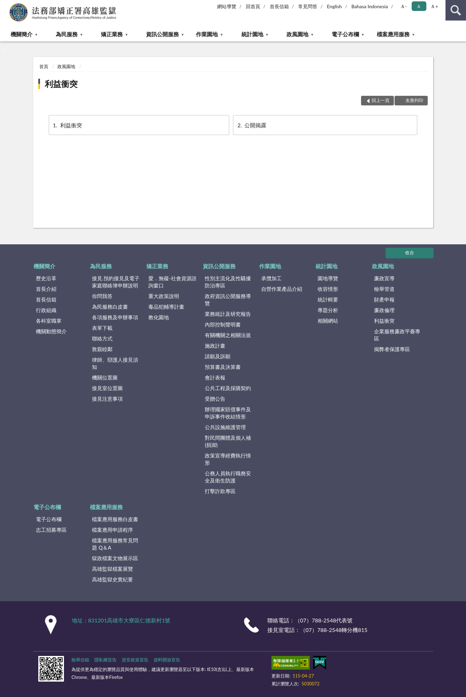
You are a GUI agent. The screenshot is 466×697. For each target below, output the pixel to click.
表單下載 (102, 328)
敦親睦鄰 (102, 349)
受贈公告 (215, 399)
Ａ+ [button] (434, 6)
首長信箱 (279, 6)
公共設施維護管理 (225, 427)
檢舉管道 (384, 289)
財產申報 (384, 299)
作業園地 (207, 34)
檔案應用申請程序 (112, 530)
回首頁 (253, 6)
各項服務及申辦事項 (115, 317)
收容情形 (328, 289)
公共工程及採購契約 (228, 388)
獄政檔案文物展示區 (115, 558)
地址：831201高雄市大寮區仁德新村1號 (121, 620)
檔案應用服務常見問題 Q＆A (115, 544)
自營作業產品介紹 (281, 289)
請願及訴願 (217, 356)
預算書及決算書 (223, 367)
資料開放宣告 (167, 659)
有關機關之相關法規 (228, 335)
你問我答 (102, 296)
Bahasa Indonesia (369, 6)
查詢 (455, 10)
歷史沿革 (46, 278)
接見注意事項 (107, 399)
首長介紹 (46, 289)
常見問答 (307, 6)
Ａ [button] (418, 6)
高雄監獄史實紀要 (112, 579)
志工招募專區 (51, 530)
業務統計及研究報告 (228, 314)
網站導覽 (226, 6)
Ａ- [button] (403, 6)
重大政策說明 (163, 296)
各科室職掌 (49, 321)
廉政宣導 (384, 278)
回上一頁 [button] (380, 100)
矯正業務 (112, 34)
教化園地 (158, 317)
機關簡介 (21, 34)
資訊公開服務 (162, 34)
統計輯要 (328, 299)
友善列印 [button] (414, 100)
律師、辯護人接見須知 (115, 363)
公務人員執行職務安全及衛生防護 (228, 476)
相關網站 (328, 321)
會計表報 (215, 377)
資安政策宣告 (135, 659)
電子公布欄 (345, 34)
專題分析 (328, 310)
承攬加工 (271, 278)
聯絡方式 (102, 338)
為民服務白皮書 (110, 307)
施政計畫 (215, 346)
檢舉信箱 (80, 659)
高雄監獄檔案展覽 (112, 569)
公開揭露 (251, 125)
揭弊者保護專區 (392, 349)
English (334, 6)
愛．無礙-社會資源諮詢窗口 (172, 281)
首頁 (43, 66)
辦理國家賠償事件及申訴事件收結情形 (228, 413)
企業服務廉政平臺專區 (397, 334)
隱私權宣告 (105, 659)
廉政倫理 (384, 310)
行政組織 (46, 310)
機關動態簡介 (51, 331)
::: (5, 5)
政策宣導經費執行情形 (228, 459)
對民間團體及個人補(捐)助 (228, 441)
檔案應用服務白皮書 (115, 519)
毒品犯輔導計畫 (166, 307)
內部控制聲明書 (223, 324)
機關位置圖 (105, 377)
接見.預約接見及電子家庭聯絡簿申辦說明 (115, 281)
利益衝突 (61, 84)
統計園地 (252, 34)
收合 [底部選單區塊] (409, 252)
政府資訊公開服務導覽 (228, 299)
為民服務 (67, 34)
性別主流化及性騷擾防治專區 (228, 281)
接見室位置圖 (107, 388)
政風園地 (297, 34)
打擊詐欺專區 (220, 491)
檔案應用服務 (393, 34)
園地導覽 (328, 278)
